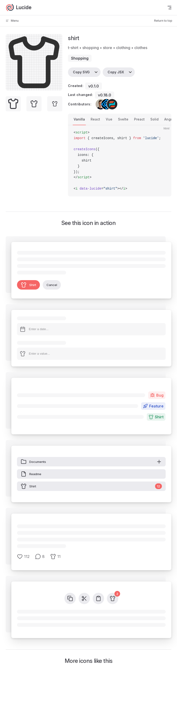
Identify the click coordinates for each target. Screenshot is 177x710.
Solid (154, 119)
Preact (139, 119)
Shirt (28, 285)
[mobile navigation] (169, 7)
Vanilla (79, 119)
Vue (109, 119)
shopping (79, 58)
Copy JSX (116, 72)
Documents (91, 462)
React (95, 119)
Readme (31, 474)
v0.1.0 (93, 86)
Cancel (51, 285)
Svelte (123, 119)
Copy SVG (81, 72)
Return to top (163, 20)
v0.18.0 (104, 95)
